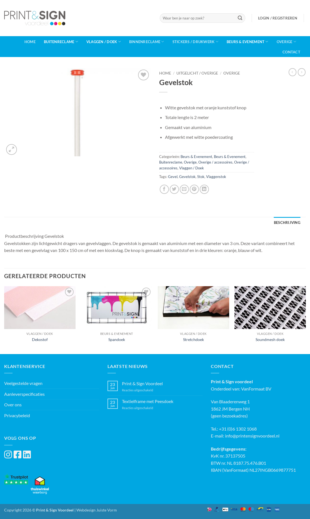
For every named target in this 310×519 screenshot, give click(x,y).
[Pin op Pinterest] (194, 189)
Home (30, 41)
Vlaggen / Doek (103, 41)
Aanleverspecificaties (24, 394)
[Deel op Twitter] (174, 189)
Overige (286, 41)
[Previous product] (302, 72)
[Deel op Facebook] (164, 189)
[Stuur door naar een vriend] (184, 189)
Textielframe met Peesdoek (147, 401)
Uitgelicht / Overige (197, 73)
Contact (291, 52)
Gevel (173, 176)
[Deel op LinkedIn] (204, 189)
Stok (200, 176)
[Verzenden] (240, 18)
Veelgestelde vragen (23, 383)
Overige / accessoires (215, 162)
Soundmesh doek (270, 339)
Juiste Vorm (106, 510)
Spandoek (116, 339)
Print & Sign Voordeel (142, 383)
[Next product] (292, 72)
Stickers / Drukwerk (195, 41)
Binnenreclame (146, 41)
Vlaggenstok (216, 176)
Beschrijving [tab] (287, 222)
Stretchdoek (193, 339)
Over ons (13, 404)
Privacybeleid (17, 415)
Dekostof (40, 339)
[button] (277, 18)
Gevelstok (187, 176)
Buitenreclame (61, 41)
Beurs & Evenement (247, 41)
